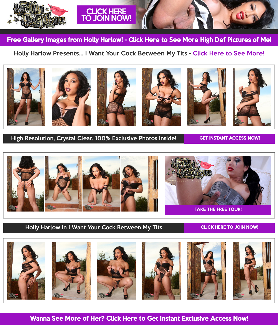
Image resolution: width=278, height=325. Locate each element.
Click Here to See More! (228, 54)
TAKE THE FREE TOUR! (218, 210)
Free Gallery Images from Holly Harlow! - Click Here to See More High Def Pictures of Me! (139, 40)
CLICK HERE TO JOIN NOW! (229, 228)
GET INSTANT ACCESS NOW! (229, 138)
